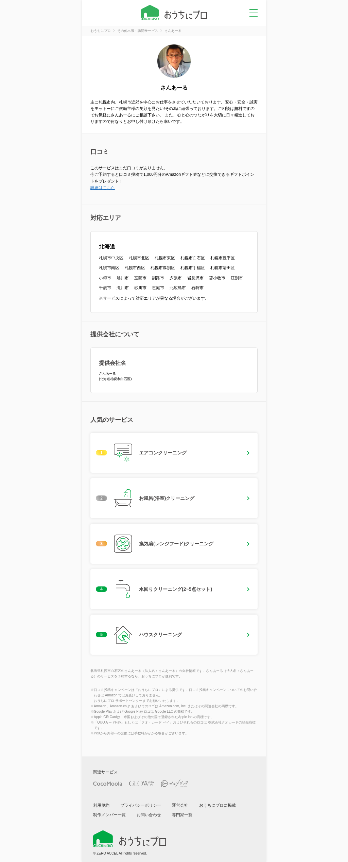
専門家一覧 (182, 814)
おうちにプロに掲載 (217, 805)
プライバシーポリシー (140, 805)
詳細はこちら (102, 187)
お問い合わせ (149, 814)
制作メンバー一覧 (109, 814)
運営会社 (180, 805)
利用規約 (101, 805)
